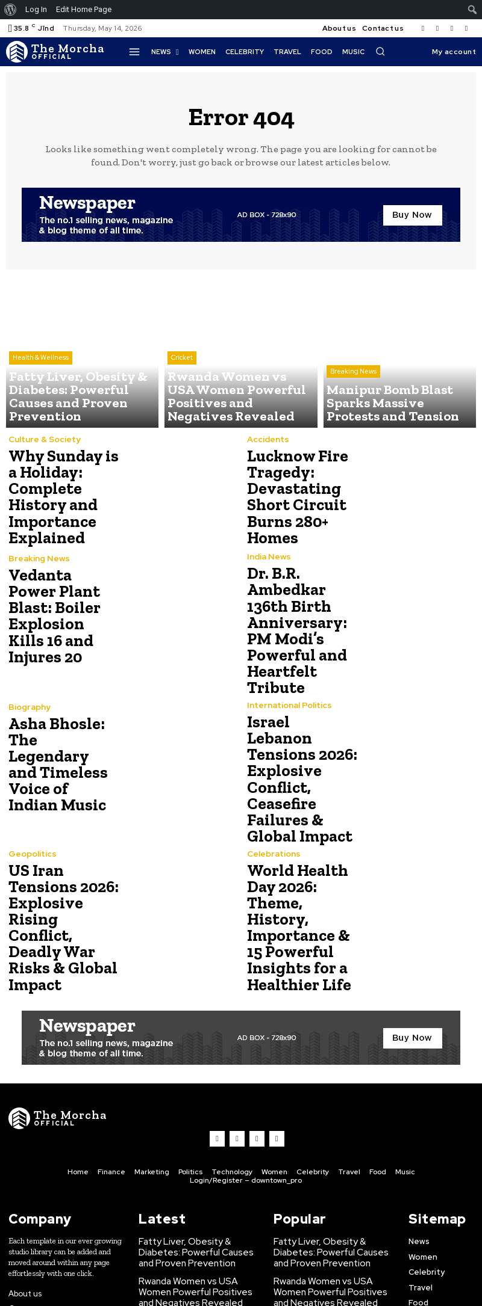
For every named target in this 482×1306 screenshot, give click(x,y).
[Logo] (58, 52)
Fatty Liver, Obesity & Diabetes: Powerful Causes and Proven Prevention (197, 1173)
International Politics (288, 691)
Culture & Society (43, 446)
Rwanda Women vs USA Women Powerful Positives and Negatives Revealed (196, 1209)
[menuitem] (10, 9)
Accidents (267, 446)
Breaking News (353, 392)
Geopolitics (31, 810)
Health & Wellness (41, 382)
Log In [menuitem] (36, 9)
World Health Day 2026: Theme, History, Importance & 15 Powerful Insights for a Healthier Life (301, 868)
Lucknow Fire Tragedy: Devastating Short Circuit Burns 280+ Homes (292, 496)
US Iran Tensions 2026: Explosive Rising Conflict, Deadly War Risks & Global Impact (60, 868)
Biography (28, 705)
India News (268, 558)
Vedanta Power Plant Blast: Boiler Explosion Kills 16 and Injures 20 (63, 615)
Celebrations (273, 810)
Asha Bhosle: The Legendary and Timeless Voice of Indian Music (58, 748)
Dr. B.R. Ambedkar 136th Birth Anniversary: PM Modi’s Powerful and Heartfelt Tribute (292, 623)
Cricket (182, 382)
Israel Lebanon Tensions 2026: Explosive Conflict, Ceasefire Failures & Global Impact (296, 749)
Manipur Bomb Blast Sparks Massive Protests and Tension (194, 1241)
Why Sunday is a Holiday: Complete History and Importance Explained (62, 496)
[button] (380, 51)
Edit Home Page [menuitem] (83, 9)
